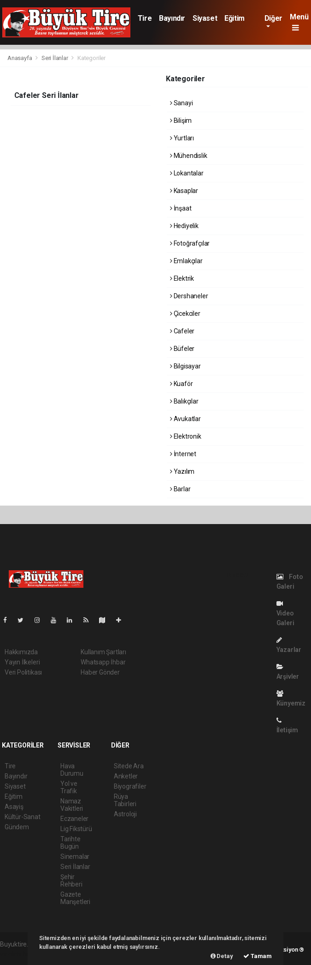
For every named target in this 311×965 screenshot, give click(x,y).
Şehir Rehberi (71, 880)
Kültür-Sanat (23, 816)
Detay (222, 956)
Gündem (17, 827)
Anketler (126, 776)
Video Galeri (285, 613)
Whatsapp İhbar (103, 662)
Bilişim (181, 120)
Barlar (180, 489)
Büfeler (182, 348)
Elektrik (182, 278)
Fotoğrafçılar (190, 243)
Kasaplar (184, 190)
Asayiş (14, 806)
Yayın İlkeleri (22, 662)
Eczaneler (74, 818)
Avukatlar (185, 418)
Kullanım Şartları (103, 652)
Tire (145, 18)
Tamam (257, 956)
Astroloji (125, 814)
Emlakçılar (186, 261)
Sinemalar (74, 856)
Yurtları (182, 138)
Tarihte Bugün (70, 842)
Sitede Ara (129, 766)
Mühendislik (188, 155)
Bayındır (172, 18)
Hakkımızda (21, 652)
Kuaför (181, 383)
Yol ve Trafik (68, 787)
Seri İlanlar (54, 57)
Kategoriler (91, 57)
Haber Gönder (100, 672)
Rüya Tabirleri (125, 800)
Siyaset (205, 18)
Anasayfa (20, 57)
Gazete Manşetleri (75, 898)
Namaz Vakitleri (71, 804)
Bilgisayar (185, 366)
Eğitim (234, 18)
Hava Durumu (71, 769)
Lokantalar (187, 173)
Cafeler (182, 331)
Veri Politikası (23, 672)
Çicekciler (185, 313)
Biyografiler (130, 786)
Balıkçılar (184, 401)
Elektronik (185, 436)
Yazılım (182, 471)
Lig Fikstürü (76, 828)
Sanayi (181, 103)
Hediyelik (184, 225)
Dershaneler (189, 296)
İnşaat (180, 208)
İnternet (183, 454)
